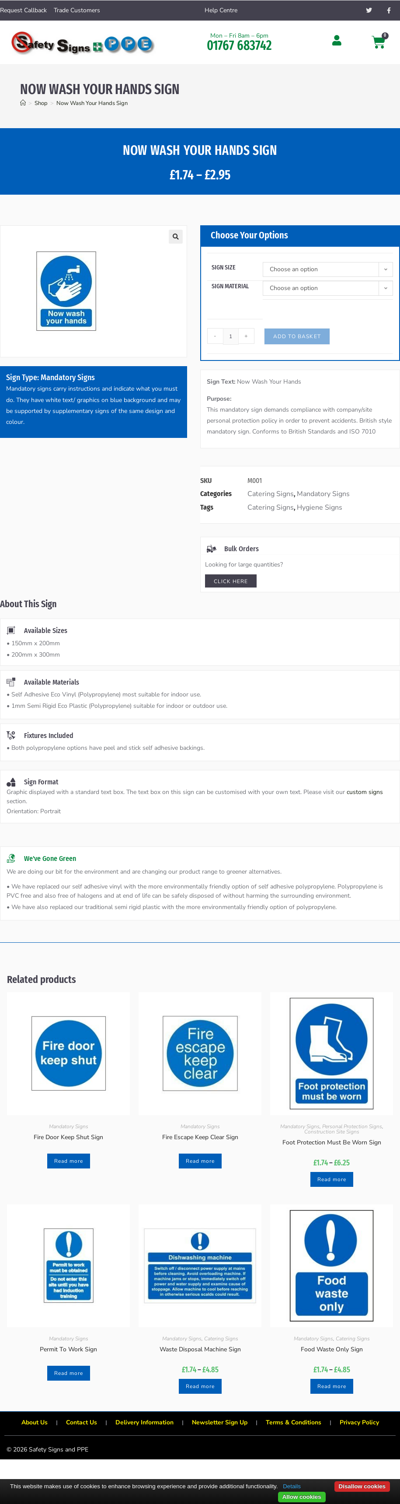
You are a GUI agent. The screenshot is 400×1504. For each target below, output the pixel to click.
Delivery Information (144, 1422)
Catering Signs (270, 494)
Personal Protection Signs (352, 1126)
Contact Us (81, 1422)
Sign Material (230, 286)
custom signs (365, 792)
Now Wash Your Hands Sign (92, 103)
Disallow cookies (362, 1486)
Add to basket (297, 336)
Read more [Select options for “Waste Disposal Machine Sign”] (200, 1386)
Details (292, 1486)
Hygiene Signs (319, 507)
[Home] (23, 103)
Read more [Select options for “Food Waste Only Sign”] (331, 1386)
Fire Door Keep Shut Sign (68, 1137)
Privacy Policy (359, 1422)
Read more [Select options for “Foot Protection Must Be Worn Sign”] (331, 1179)
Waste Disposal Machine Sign (200, 1349)
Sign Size (224, 267)
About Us (34, 1422)
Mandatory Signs (323, 494)
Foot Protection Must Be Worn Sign (331, 1142)
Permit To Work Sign (68, 1349)
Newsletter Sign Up (219, 1422)
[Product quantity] (231, 336)
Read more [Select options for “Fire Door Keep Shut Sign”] (68, 1161)
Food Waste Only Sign (332, 1349)
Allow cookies (301, 1497)
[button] (176, 237)
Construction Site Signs (331, 1131)
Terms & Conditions (294, 1422)
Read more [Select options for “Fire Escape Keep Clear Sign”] (200, 1161)
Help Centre (221, 10)
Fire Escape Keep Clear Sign (200, 1137)
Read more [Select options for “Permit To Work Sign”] (68, 1373)
